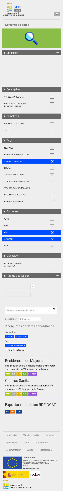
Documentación (13, 450)
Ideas (27, 442)
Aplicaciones (12, 442)
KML (24, 374)
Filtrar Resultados (15, 350)
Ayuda (30, 450)
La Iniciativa (11, 435)
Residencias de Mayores (24, 361)
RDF (7, 412)
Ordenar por (11, 319)
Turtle (18, 412)
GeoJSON (32, 374)
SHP (13, 374)
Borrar (57, 53)
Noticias (50, 435)
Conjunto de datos (17, 24)
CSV (19, 374)
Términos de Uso (31, 435)
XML (13, 412)
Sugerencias (42, 442)
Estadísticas (46, 450)
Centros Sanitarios (20, 380)
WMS (8, 374)
